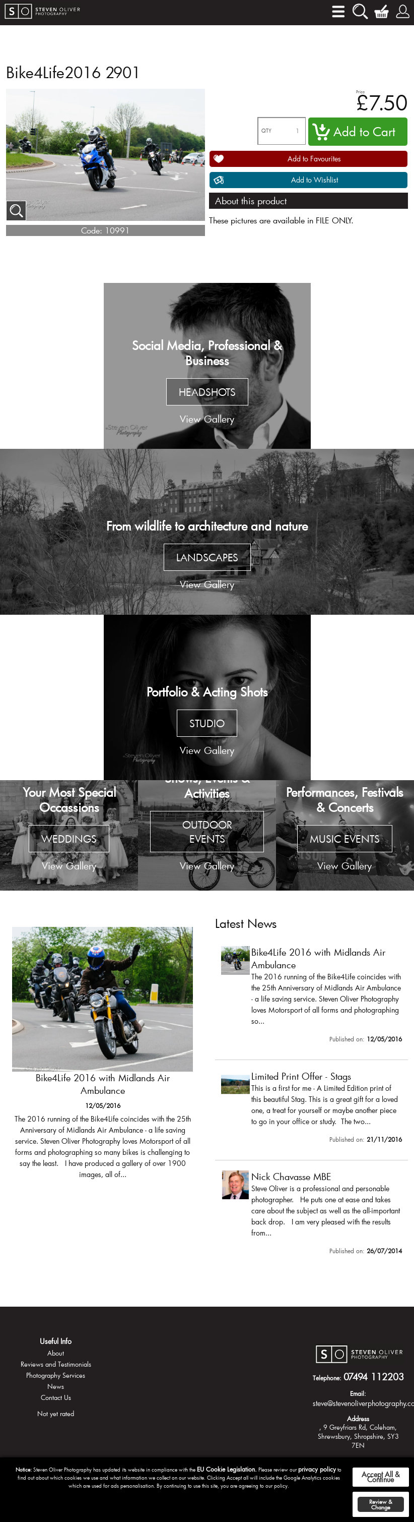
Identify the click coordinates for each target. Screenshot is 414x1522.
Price (360, 91)
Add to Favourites (314, 158)
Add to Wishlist (314, 180)
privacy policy (317, 1469)
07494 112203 (373, 1377)
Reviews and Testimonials (56, 1364)
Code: (91, 230)
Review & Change (380, 1504)
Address (358, 1419)
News (55, 1386)
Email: (358, 1393)
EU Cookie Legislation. (227, 1469)
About (55, 1353)
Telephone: (327, 1378)
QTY (266, 131)
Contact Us (56, 1397)
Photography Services (55, 1375)
